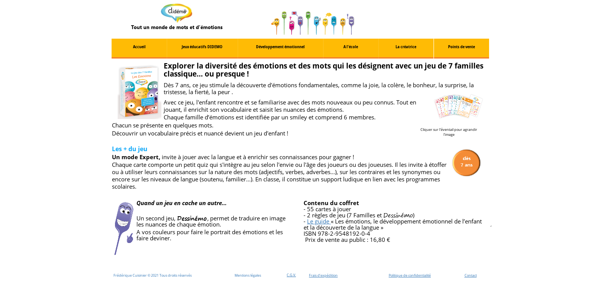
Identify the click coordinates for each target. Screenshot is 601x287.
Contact (471, 275)
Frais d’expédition (323, 275)
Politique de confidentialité (410, 275)
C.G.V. (291, 274)
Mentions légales (248, 275)
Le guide (319, 221)
